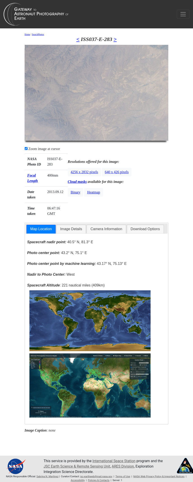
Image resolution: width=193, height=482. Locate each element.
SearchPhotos (38, 34)
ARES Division (123, 466)
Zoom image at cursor (42, 149)
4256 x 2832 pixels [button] (84, 172)
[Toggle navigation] (183, 14)
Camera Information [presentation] (106, 229)
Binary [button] (76, 192)
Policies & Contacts (98, 480)
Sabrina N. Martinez (47, 476)
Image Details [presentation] (71, 229)
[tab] (41, 229)
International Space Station (114, 461)
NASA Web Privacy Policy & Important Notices (158, 476)
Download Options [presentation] (145, 229)
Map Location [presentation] (41, 229)
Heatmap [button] (93, 192)
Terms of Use (122, 476)
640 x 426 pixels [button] (117, 172)
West (51, 274)
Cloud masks (77, 182)
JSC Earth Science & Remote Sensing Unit (77, 466)
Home (27, 34)
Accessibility (78, 480)
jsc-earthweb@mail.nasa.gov (96, 476)
